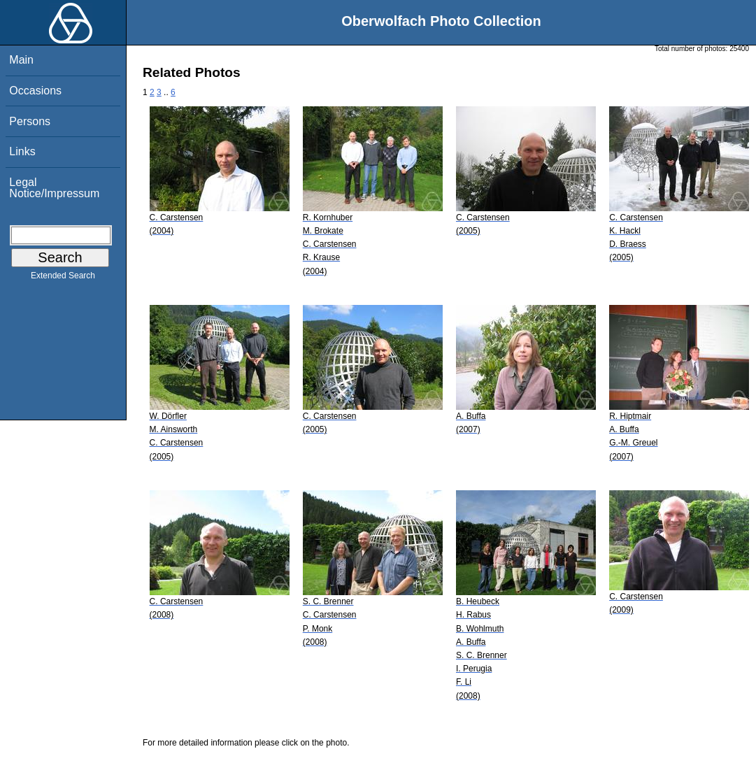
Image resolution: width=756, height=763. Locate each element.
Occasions (35, 91)
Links (22, 151)
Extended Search (63, 278)
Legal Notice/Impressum (54, 187)
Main (21, 60)
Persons (29, 121)
